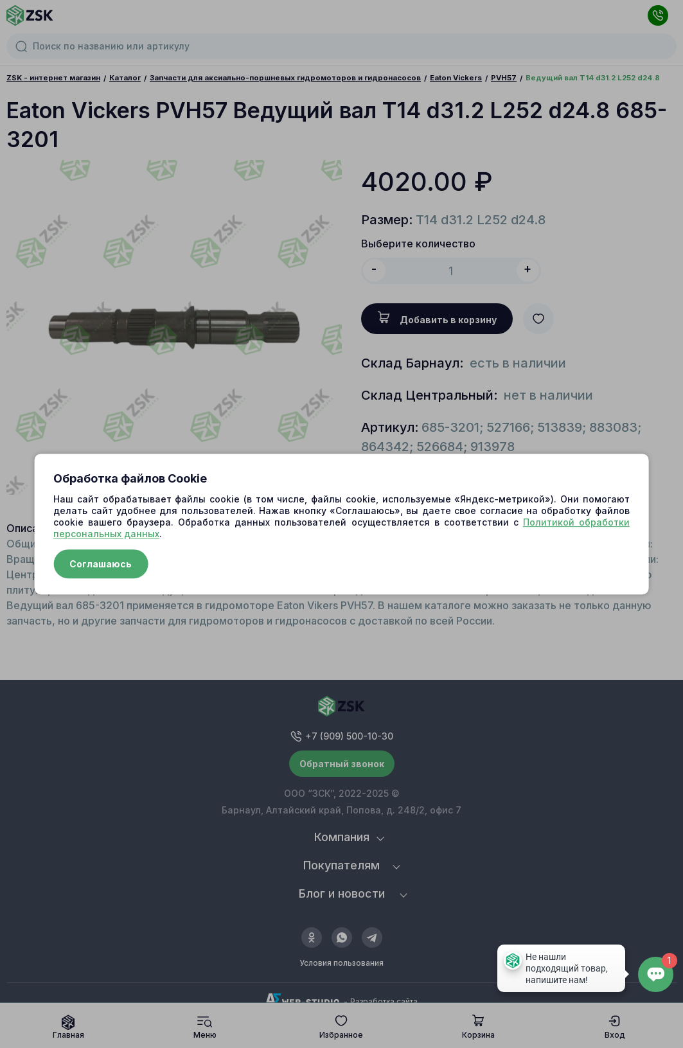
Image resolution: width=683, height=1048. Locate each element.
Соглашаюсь (100, 563)
